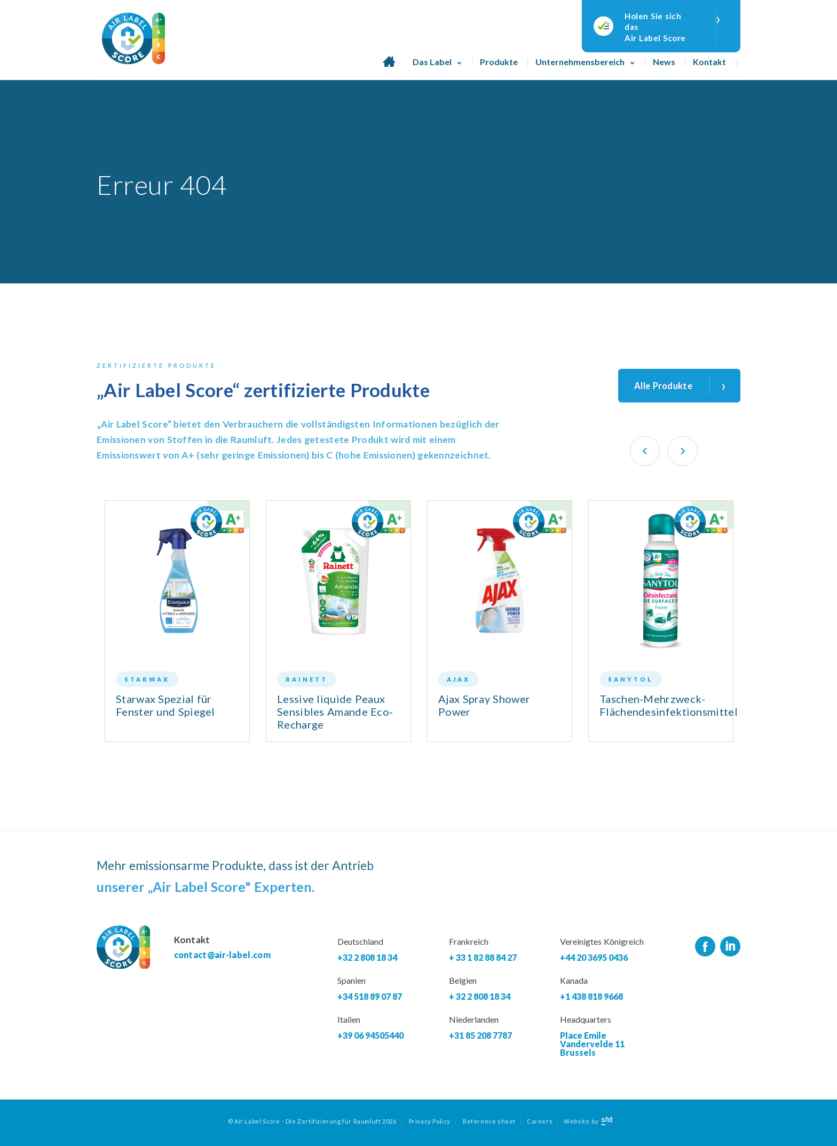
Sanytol (630, 682)
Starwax (147, 682)
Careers (539, 1124)
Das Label (432, 62)
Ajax (458, 682)
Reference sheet (489, 1124)
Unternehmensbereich (580, 62)
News (664, 62)
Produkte (499, 62)
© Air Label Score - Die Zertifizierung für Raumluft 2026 (312, 1124)
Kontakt (709, 62)
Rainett (307, 682)
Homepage (389, 62)
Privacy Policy (430, 1124)
